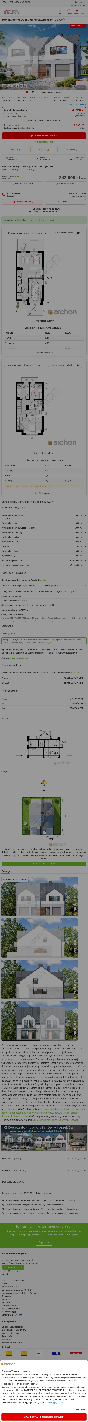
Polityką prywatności (56, 1403)
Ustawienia (80, 1409)
